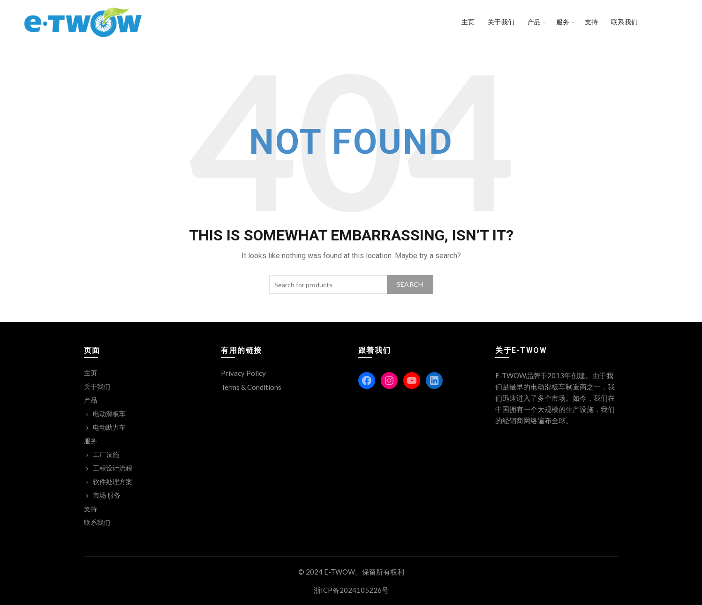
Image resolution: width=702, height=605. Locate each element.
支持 (591, 22)
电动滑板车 (109, 414)
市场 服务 (107, 495)
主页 (468, 22)
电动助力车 (109, 427)
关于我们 (501, 22)
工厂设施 (106, 454)
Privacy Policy (243, 373)
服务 (563, 22)
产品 (534, 22)
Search (410, 284)
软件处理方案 (112, 481)
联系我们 (624, 22)
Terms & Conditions (251, 387)
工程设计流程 (112, 468)
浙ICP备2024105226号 (351, 590)
